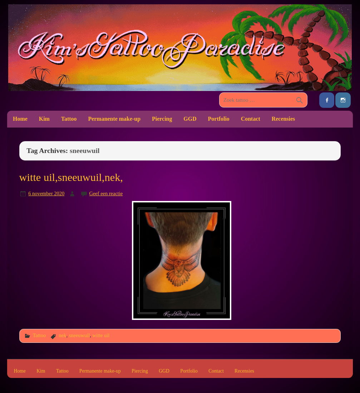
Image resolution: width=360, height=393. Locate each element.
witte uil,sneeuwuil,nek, (71, 177)
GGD (189, 119)
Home (20, 119)
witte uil (100, 335)
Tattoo (69, 119)
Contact (250, 119)
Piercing (162, 119)
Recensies (283, 119)
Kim (44, 119)
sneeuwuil (79, 335)
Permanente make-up (114, 119)
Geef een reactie (106, 193)
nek (62, 335)
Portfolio (219, 119)
